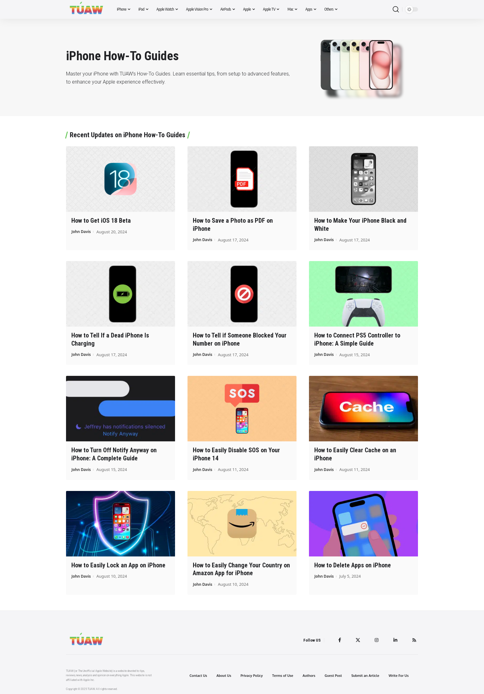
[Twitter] (356, 638)
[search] (396, 9)
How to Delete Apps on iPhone (352, 563)
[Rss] (414, 638)
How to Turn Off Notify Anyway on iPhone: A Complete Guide (114, 453)
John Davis (81, 231)
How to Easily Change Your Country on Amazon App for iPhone (241, 567)
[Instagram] (375, 638)
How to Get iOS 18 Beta (101, 220)
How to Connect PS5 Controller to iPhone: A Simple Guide (357, 339)
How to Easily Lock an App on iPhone (118, 563)
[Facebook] (338, 638)
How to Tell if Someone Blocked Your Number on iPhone (240, 339)
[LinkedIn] (394, 638)
